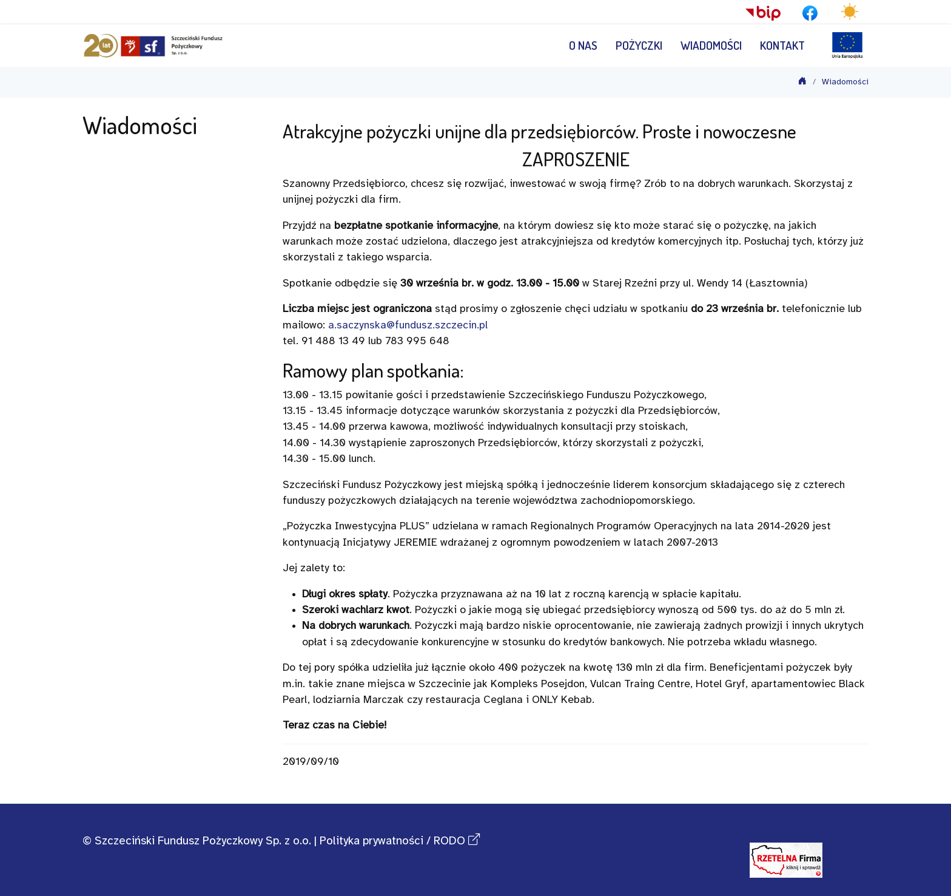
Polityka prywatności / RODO (400, 841)
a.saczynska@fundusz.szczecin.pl (408, 325)
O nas (583, 45)
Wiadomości (711, 45)
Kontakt (782, 45)
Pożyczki (639, 45)
